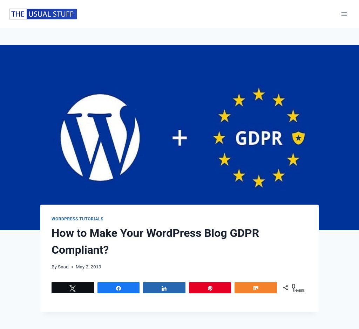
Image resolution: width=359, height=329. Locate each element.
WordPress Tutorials (77, 219)
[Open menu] (344, 13)
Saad (63, 266)
